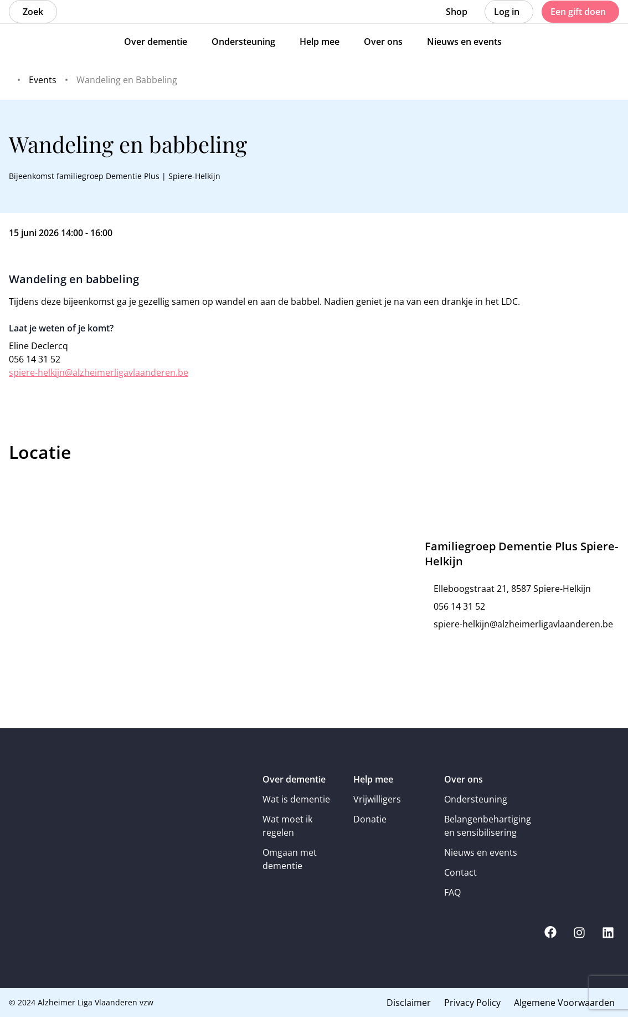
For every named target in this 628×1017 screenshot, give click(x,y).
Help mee (373, 779)
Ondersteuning (475, 799)
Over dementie (294, 779)
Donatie (370, 819)
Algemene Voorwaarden (564, 1002)
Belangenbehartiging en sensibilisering (481, 826)
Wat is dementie (296, 799)
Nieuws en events (480, 852)
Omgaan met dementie (289, 859)
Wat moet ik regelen (287, 826)
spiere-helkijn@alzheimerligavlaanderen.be (98, 372)
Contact (460, 872)
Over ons (463, 779)
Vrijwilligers (377, 799)
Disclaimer (409, 1002)
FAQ (452, 892)
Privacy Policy (472, 1002)
